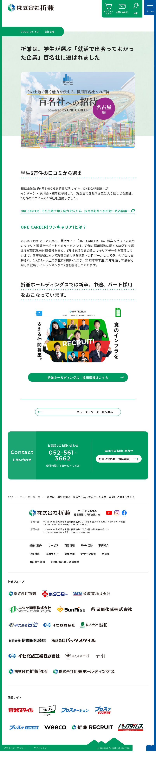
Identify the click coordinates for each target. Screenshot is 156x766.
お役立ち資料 (38, 575)
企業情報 (35, 565)
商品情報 (74, 555)
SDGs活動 (93, 555)
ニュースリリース (30, 506)
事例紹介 (111, 555)
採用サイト (54, 565)
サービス (56, 555)
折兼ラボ (74, 565)
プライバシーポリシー (15, 760)
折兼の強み (36, 555)
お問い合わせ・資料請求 (115, 468)
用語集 (113, 565)
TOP (10, 506)
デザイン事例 (95, 565)
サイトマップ (40, 760)
